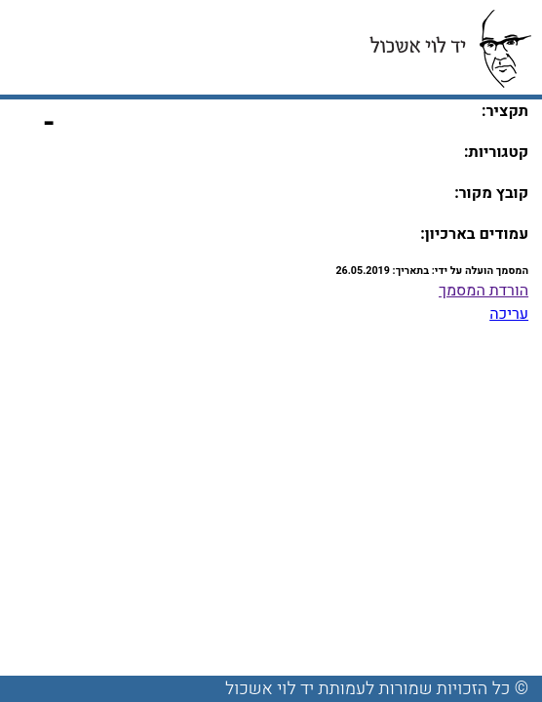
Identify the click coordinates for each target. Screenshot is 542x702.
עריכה (508, 314)
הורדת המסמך (483, 290)
